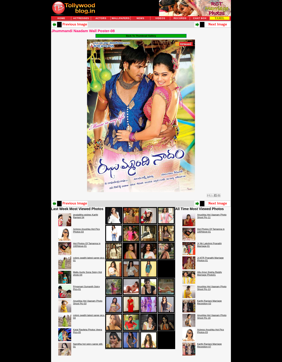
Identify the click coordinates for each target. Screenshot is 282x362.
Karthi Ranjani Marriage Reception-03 (209, 302)
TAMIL (219, 18)
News (140, 18)
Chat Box (200, 18)
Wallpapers (120, 18)
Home (61, 18)
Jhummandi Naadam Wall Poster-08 (83, 31)
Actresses (81, 18)
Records (180, 18)
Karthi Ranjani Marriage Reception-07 (209, 345)
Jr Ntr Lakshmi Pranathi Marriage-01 (209, 244)
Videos (160, 18)
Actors (100, 18)
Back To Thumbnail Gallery (141, 35)
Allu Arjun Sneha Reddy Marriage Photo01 (209, 273)
